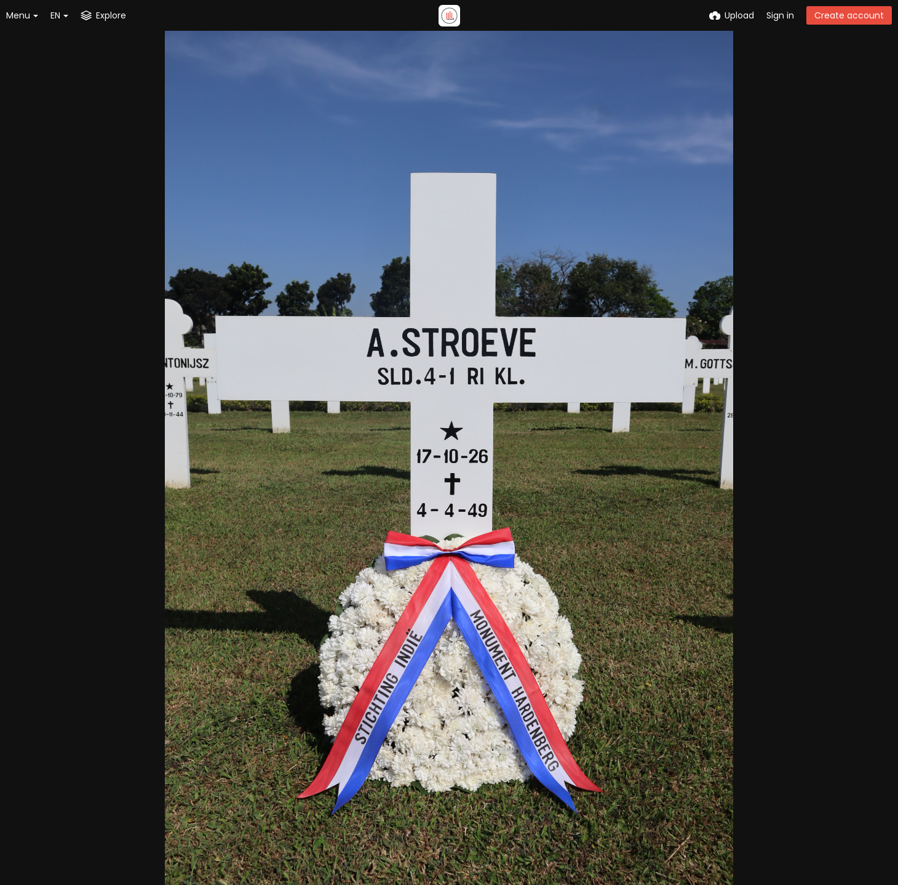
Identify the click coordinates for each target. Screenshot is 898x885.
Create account (849, 15)
